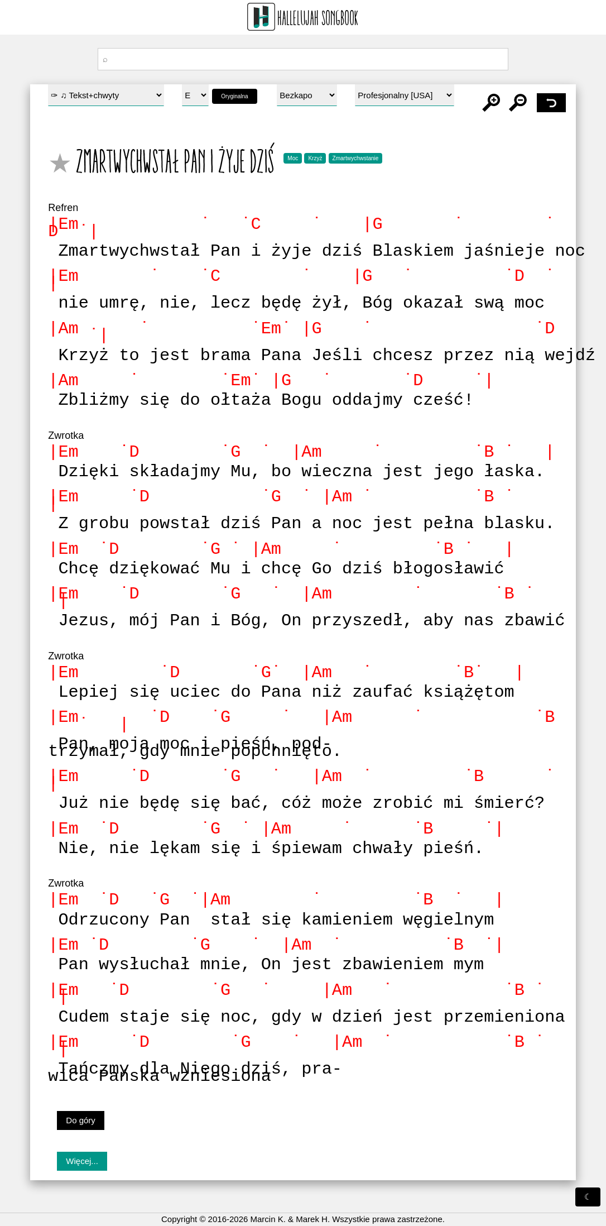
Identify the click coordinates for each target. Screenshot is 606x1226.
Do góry (80, 1098)
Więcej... (82, 1139)
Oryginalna (234, 96)
